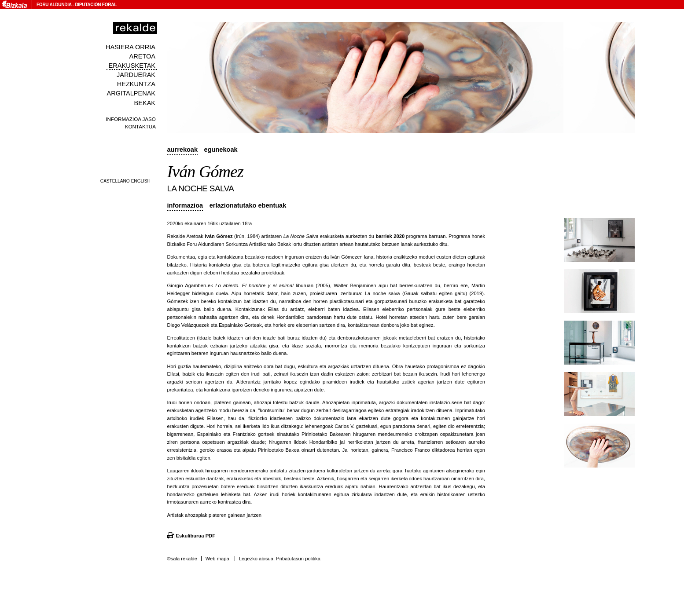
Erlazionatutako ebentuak (248, 205)
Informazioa (185, 205)
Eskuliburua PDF (196, 535)
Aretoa (142, 56)
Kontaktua (140, 126)
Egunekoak (221, 149)
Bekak (145, 102)
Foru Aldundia (54, 4)
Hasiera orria (130, 47)
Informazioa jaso (131, 119)
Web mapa (217, 558)
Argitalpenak (131, 93)
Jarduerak (136, 74)
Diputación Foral (96, 4)
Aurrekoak (182, 149)
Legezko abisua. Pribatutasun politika (279, 558)
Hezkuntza (136, 84)
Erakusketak (132, 65)
